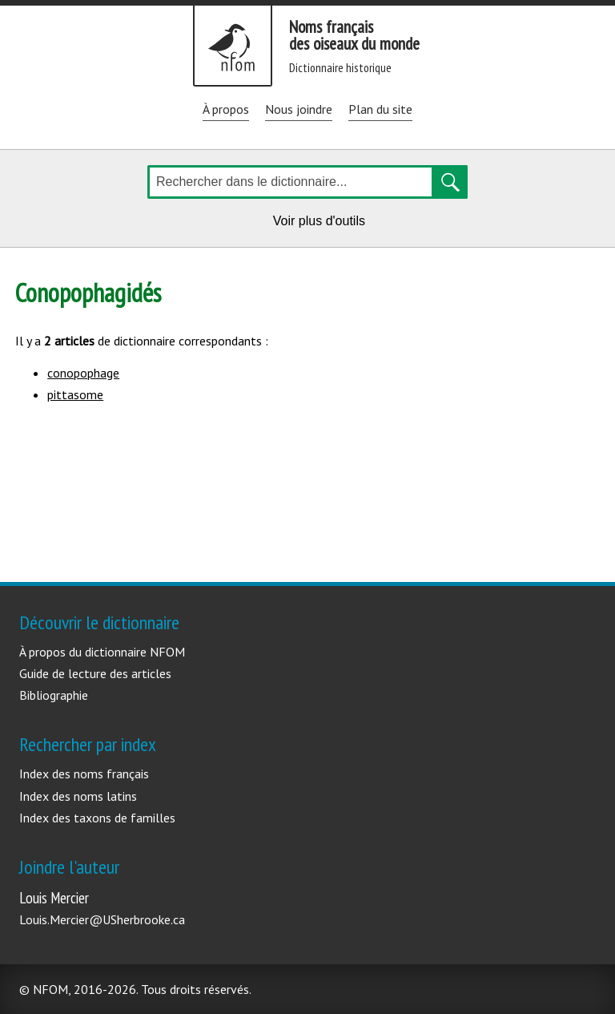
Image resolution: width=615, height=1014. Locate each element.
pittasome (75, 394)
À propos (226, 109)
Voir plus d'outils (322, 223)
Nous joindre (298, 109)
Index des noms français (84, 774)
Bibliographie (53, 695)
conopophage (83, 373)
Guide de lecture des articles (95, 673)
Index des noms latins (78, 796)
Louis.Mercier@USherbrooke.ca (102, 919)
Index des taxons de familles (97, 818)
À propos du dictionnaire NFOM (102, 652)
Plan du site (380, 109)
